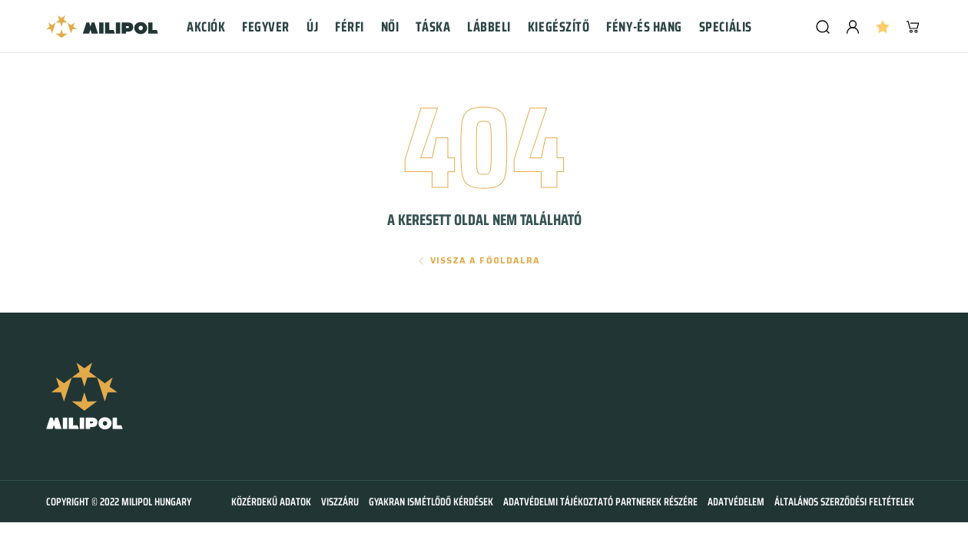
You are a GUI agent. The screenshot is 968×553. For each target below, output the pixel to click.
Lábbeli (489, 27)
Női (390, 27)
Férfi (349, 27)
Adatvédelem (736, 501)
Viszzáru (340, 501)
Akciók (206, 27)
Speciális (725, 27)
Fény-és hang (643, 27)
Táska (433, 27)
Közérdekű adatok (271, 501)
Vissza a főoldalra (485, 260)
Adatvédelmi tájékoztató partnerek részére (600, 501)
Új (312, 27)
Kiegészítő (558, 27)
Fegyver (266, 27)
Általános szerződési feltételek (844, 501)
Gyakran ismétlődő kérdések (431, 501)
